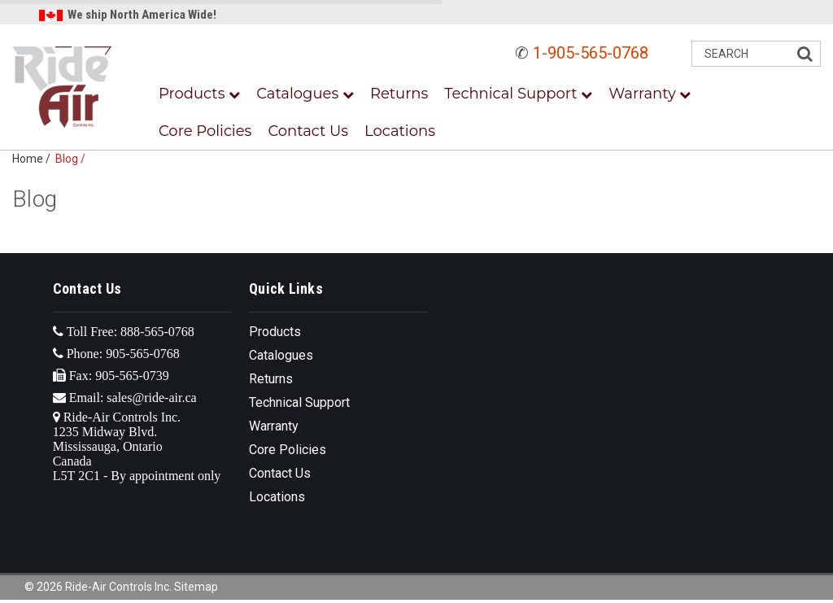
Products (199, 94)
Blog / (72, 158)
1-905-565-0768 (590, 53)
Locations (399, 131)
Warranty (649, 94)
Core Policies (205, 131)
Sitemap (196, 586)
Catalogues (305, 94)
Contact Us (308, 131)
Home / (33, 158)
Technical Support (518, 94)
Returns (399, 94)
